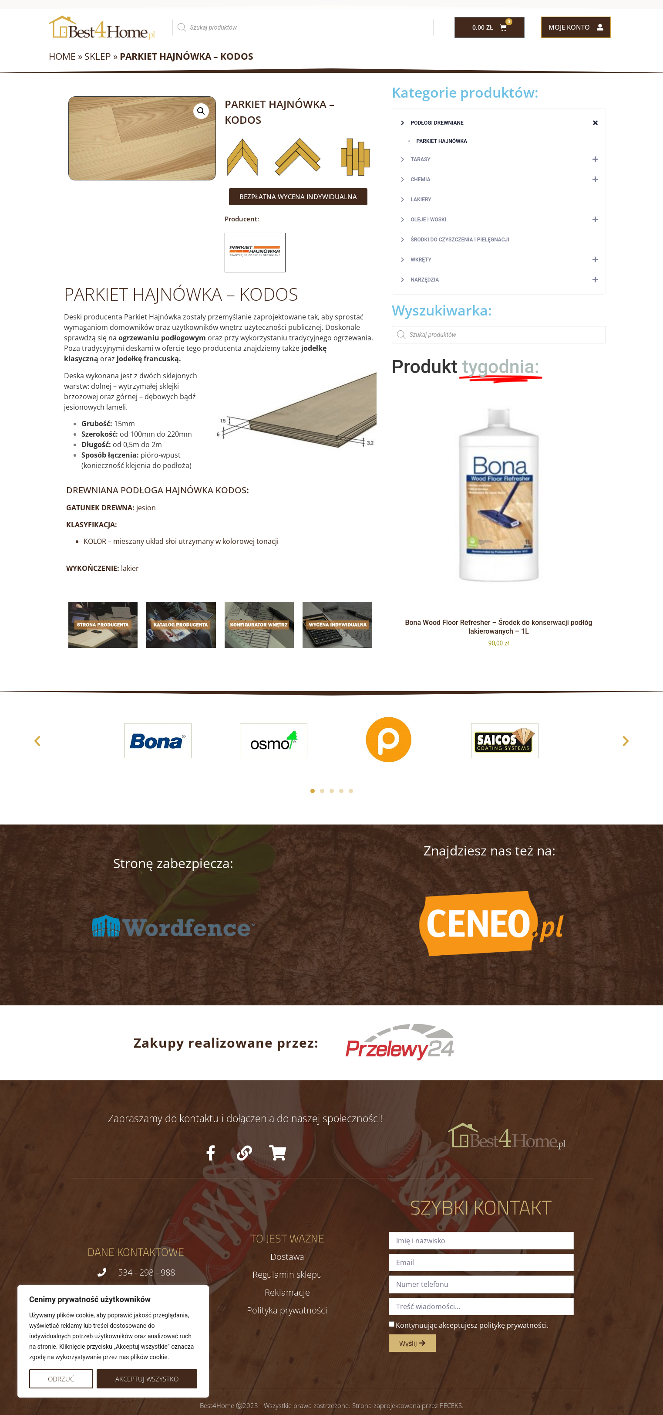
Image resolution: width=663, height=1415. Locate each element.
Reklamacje (287, 1292)
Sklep (97, 56)
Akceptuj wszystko (146, 1378)
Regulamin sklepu (287, 1274)
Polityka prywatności (287, 1310)
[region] (113, 1341)
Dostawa (287, 1256)
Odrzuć (61, 1378)
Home (62, 56)
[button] (201, 111)
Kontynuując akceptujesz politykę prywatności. (472, 1325)
